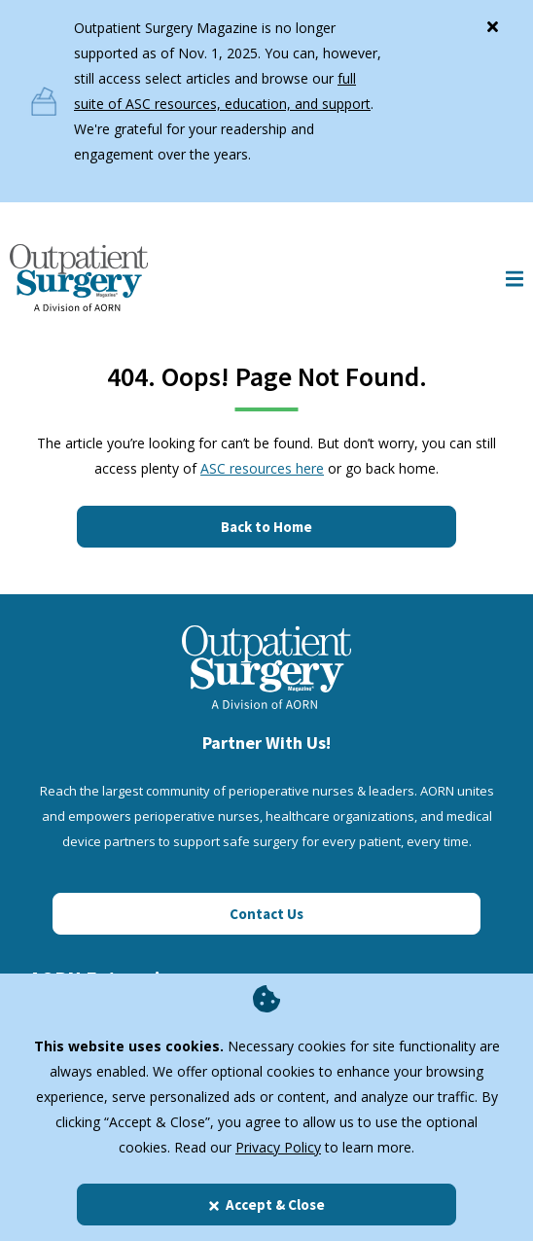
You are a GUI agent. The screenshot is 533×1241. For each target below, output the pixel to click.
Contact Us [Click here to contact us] (266, 913)
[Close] (492, 22)
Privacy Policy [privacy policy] (278, 1147)
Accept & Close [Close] (266, 1204)
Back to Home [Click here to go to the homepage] (266, 526)
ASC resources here (262, 468)
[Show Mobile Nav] (514, 277)
